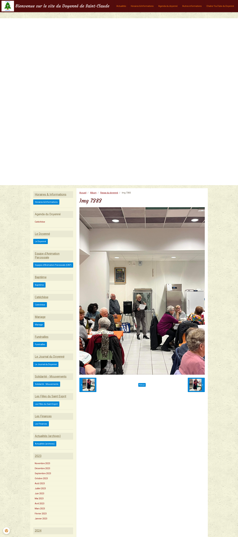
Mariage (39, 324)
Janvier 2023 (41, 518)
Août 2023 (40, 483)
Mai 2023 (39, 498)
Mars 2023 (40, 508)
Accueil (82, 193)
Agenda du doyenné (168, 6)
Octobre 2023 (41, 478)
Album (93, 193)
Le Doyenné (40, 241)
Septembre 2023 (43, 473)
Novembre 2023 (42, 463)
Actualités (121, 6)
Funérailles (40, 344)
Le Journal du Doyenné (46, 364)
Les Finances (41, 424)
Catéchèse (40, 222)
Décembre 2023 (42, 468)
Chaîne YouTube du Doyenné (220, 6)
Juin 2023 (39, 493)
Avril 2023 (39, 503)
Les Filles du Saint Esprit (46, 404)
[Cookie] (6, 530)
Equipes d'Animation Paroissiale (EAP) (53, 265)
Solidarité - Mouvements (46, 384)
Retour (142, 385)
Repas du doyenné (109, 193)
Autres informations (192, 6)
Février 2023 (41, 513)
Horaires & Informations (142, 6)
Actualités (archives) (45, 444)
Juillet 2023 (40, 488)
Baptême (39, 285)
